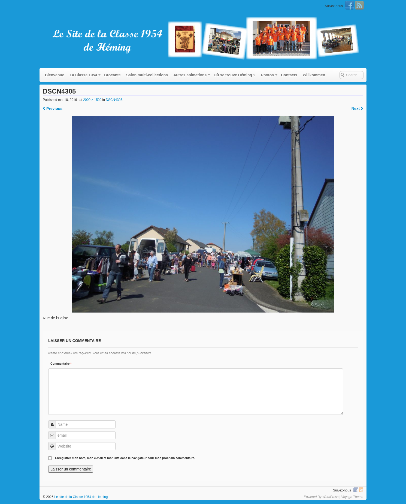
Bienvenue (54, 75)
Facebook (349, 5)
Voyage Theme (352, 497)
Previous (52, 108)
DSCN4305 (114, 100)
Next (357, 108)
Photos (267, 75)
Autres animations (190, 75)
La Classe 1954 (83, 75)
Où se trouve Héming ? (234, 75)
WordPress (330, 497)
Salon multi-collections (147, 75)
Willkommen (314, 75)
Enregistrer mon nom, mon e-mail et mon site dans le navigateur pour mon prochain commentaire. (125, 458)
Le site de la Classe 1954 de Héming (80, 497)
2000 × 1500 (92, 100)
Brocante (112, 75)
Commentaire (61, 363)
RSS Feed (359, 5)
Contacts (289, 75)
